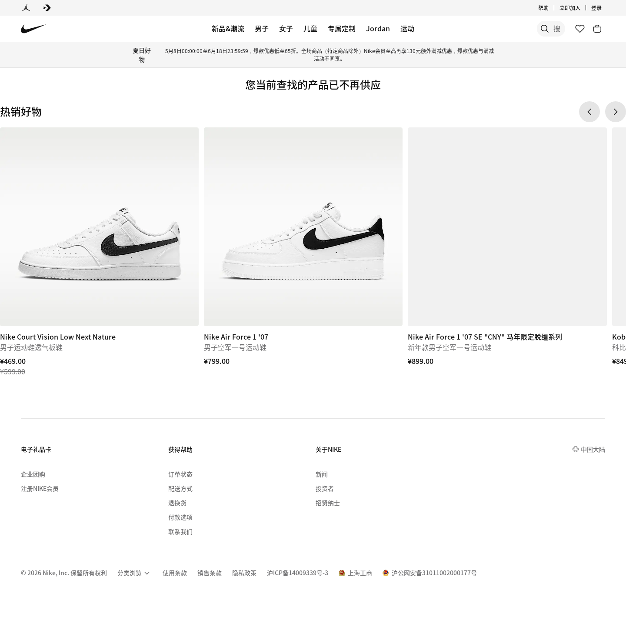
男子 (262, 28)
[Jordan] (26, 8)
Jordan (378, 28)
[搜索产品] (535, 29)
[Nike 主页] (34, 29)
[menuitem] (134, 573)
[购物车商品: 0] (597, 29)
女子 (286, 28)
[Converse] (47, 8)
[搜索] (500, 29)
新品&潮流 (228, 28)
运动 (407, 28)
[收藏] (580, 29)
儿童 (310, 28)
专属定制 (342, 28)
